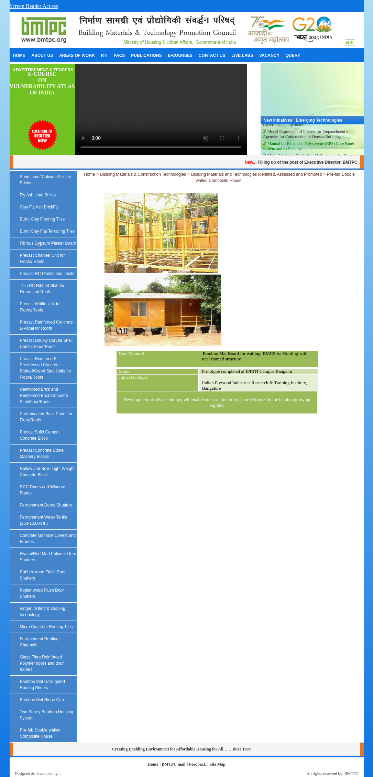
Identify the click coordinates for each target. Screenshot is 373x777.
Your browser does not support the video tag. (161, 109)
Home (89, 174)
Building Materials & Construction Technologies (143, 174)
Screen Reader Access (34, 6)
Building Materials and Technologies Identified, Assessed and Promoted (256, 174)
